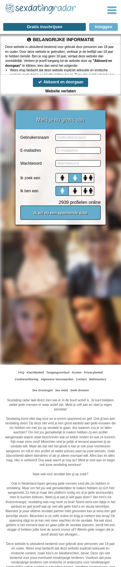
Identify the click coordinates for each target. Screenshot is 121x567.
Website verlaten (60, 91)
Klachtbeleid (35, 372)
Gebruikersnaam (34, 137)
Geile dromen (79, 390)
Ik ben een (29, 191)
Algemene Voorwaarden (57, 379)
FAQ (21, 372)
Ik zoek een (30, 178)
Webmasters (97, 379)
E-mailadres (30, 150)
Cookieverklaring (26, 379)
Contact (81, 379)
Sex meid (61, 390)
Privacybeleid (93, 372)
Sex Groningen (42, 390)
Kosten (77, 372)
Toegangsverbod (57, 372)
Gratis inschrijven (44, 26)
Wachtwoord (31, 163)
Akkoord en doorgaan (61, 82)
